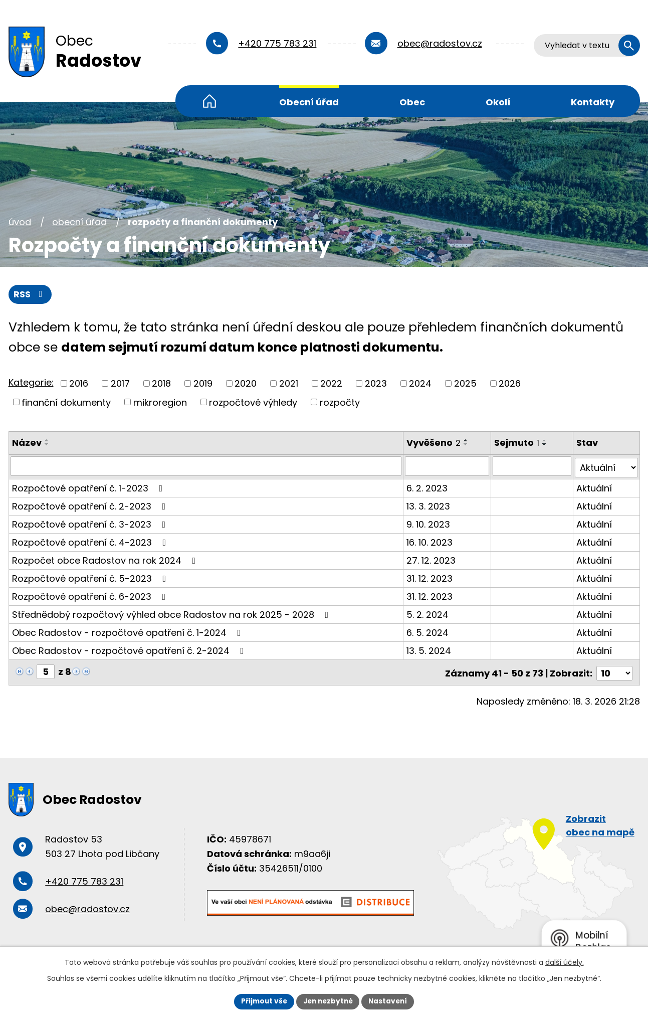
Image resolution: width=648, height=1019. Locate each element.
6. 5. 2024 (428, 631)
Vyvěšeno (434, 443)
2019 (202, 383)
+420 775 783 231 (277, 43)
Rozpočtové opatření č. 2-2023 (91, 504)
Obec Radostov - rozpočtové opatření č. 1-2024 (128, 631)
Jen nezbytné (328, 1001)
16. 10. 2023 (430, 541)
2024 (420, 383)
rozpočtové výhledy (253, 402)
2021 (288, 383)
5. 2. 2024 (428, 613)
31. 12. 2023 (430, 577)
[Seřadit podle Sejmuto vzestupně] (545, 441)
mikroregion (160, 402)
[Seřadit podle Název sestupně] (47, 445)
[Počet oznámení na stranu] (614, 670)
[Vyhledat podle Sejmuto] (532, 466)
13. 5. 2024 (429, 649)
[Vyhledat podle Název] (206, 466)
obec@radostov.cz (439, 43)
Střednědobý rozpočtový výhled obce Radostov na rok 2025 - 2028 (172, 613)
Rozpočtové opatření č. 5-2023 (91, 577)
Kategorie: (31, 383)
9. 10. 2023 (429, 523)
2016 (78, 383)
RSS (30, 294)
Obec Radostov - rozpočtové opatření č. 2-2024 (130, 649)
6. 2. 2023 (427, 486)
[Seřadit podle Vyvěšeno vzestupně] (466, 441)
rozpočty (340, 402)
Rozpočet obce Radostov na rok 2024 (106, 559)
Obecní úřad (309, 102)
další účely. (564, 962)
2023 (376, 383)
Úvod (209, 101)
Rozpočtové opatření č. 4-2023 (91, 541)
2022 (331, 383)
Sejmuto (517, 443)
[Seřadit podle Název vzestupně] (47, 441)
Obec (412, 102)
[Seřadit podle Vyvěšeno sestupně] (466, 445)
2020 (246, 383)
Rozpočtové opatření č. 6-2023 (91, 595)
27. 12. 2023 (431, 559)
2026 (510, 383)
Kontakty (592, 102)
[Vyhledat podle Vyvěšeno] (447, 466)
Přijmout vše (262, 1001)
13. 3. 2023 (429, 504)
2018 (161, 383)
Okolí (498, 102)
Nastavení (390, 1001)
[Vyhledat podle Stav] (606, 466)
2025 (465, 383)
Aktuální (594, 486)
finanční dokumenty (66, 402)
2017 (120, 383)
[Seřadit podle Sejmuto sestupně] (545, 445)
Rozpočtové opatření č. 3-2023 (91, 523)
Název (27, 443)
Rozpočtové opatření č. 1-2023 (89, 486)
